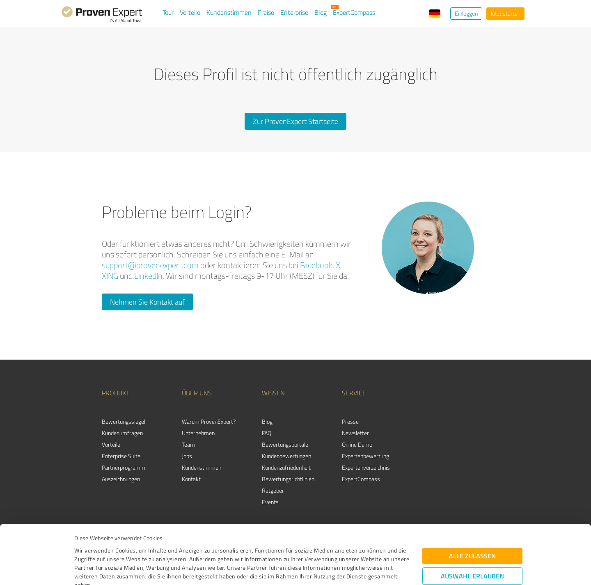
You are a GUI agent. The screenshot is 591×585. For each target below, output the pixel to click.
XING (110, 275)
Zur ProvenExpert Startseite (295, 121)
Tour (168, 12)
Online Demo (357, 444)
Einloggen (466, 13)
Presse (350, 421)
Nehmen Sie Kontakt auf (147, 302)
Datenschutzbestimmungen (144, 547)
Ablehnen (472, 546)
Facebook (316, 265)
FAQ (266, 433)
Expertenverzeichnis (366, 467)
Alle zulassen (472, 500)
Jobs (187, 456)
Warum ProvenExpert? (209, 421)
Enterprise (294, 12)
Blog (320, 12)
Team (188, 444)
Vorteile (190, 12)
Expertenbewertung (365, 456)
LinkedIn (148, 275)
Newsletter (355, 433)
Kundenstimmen (229, 12)
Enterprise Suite (121, 456)
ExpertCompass (354, 12)
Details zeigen (353, 570)
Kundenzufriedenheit (286, 467)
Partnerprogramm (123, 467)
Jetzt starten (505, 13)
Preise (266, 12)
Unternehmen (198, 433)
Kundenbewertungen (286, 456)
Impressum (89, 547)
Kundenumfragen (122, 433)
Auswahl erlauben (472, 520)
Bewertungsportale (285, 444)
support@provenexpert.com (150, 265)
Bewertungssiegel (123, 421)
